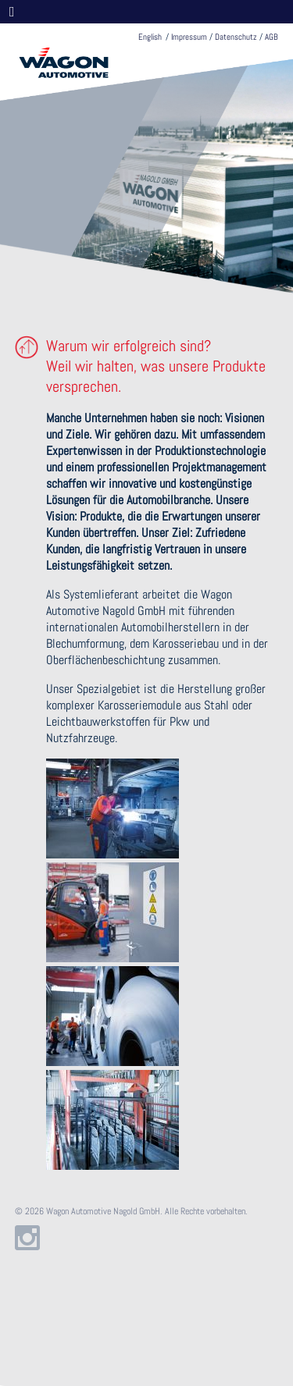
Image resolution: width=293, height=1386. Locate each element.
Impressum (189, 36)
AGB (271, 36)
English (150, 36)
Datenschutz (236, 36)
